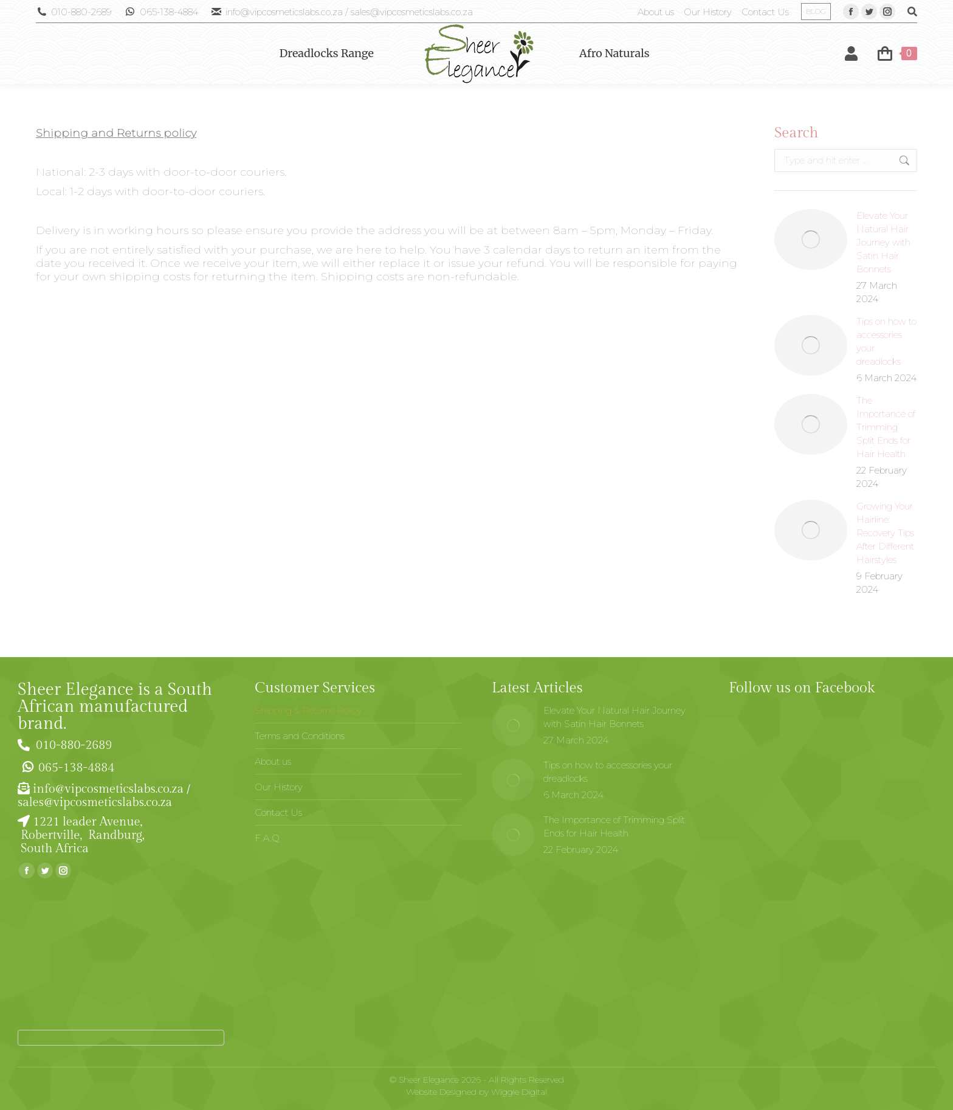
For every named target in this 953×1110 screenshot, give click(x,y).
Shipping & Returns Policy (308, 710)
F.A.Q (267, 838)
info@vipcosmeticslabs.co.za (108, 789)
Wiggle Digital (519, 1091)
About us (273, 761)
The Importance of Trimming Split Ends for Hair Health (885, 427)
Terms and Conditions (300, 736)
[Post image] (810, 239)
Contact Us (278, 812)
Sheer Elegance (429, 1079)
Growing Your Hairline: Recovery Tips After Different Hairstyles (885, 532)
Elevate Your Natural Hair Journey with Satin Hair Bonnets (883, 242)
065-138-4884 (161, 11)
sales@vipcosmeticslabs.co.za (95, 802)
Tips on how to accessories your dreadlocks (886, 341)
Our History (279, 787)
